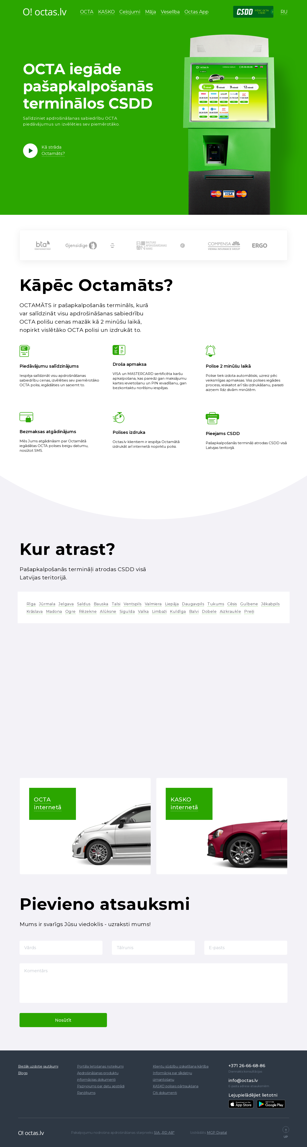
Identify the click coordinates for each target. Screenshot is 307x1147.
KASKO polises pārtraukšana (175, 1086)
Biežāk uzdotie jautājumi (38, 1066)
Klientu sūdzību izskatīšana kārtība (181, 1066)
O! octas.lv (31, 1133)
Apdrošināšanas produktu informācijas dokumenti (97, 1076)
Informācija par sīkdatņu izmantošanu (172, 1076)
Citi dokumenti (165, 1093)
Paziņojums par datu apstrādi (101, 1086)
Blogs (23, 1073)
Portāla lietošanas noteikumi (100, 1066)
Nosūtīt (63, 1020)
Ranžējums (86, 1093)
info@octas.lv (243, 1080)
